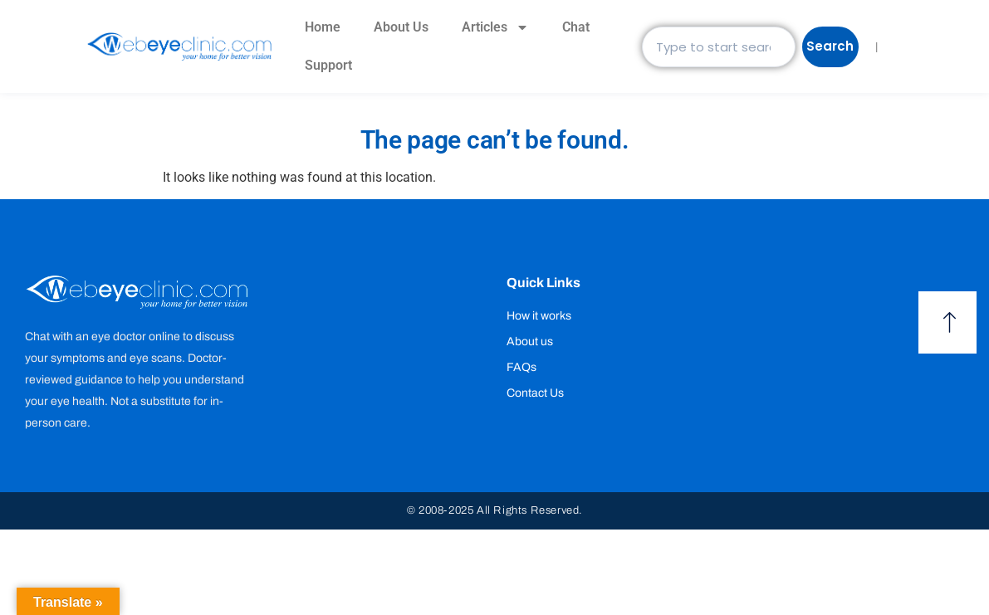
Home (322, 27)
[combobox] (723, 47)
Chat (576, 27)
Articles (495, 27)
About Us (401, 27)
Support (328, 65)
